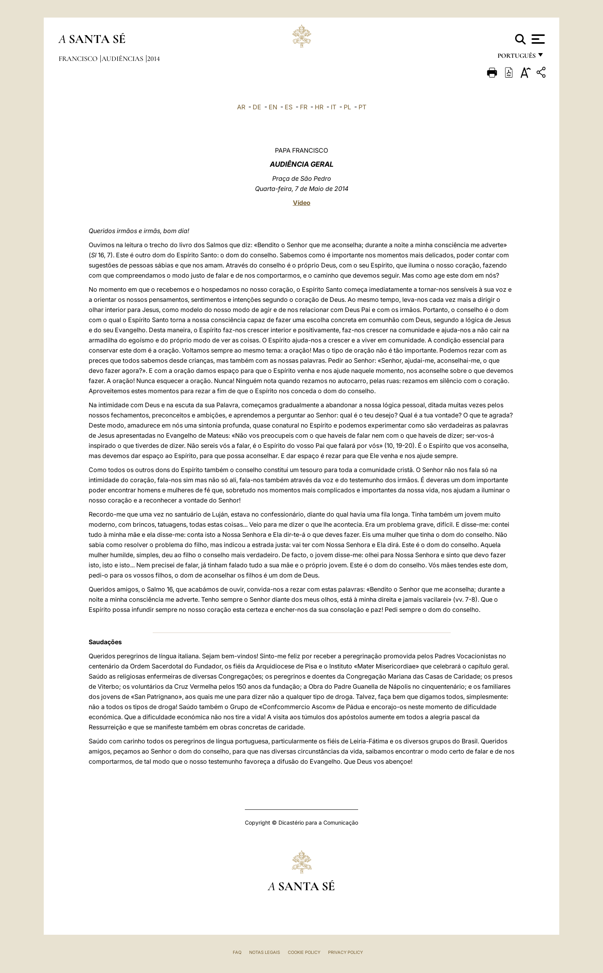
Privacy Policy (345, 952)
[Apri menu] (537, 39)
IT (333, 107)
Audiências (123, 58)
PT (362, 107)
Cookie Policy (304, 952)
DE (257, 107)
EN (273, 107)
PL (347, 107)
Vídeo (301, 203)
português (516, 58)
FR (303, 107)
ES (289, 107)
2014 (153, 58)
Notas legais (264, 952)
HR (319, 107)
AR (241, 107)
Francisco (79, 58)
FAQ (237, 952)
